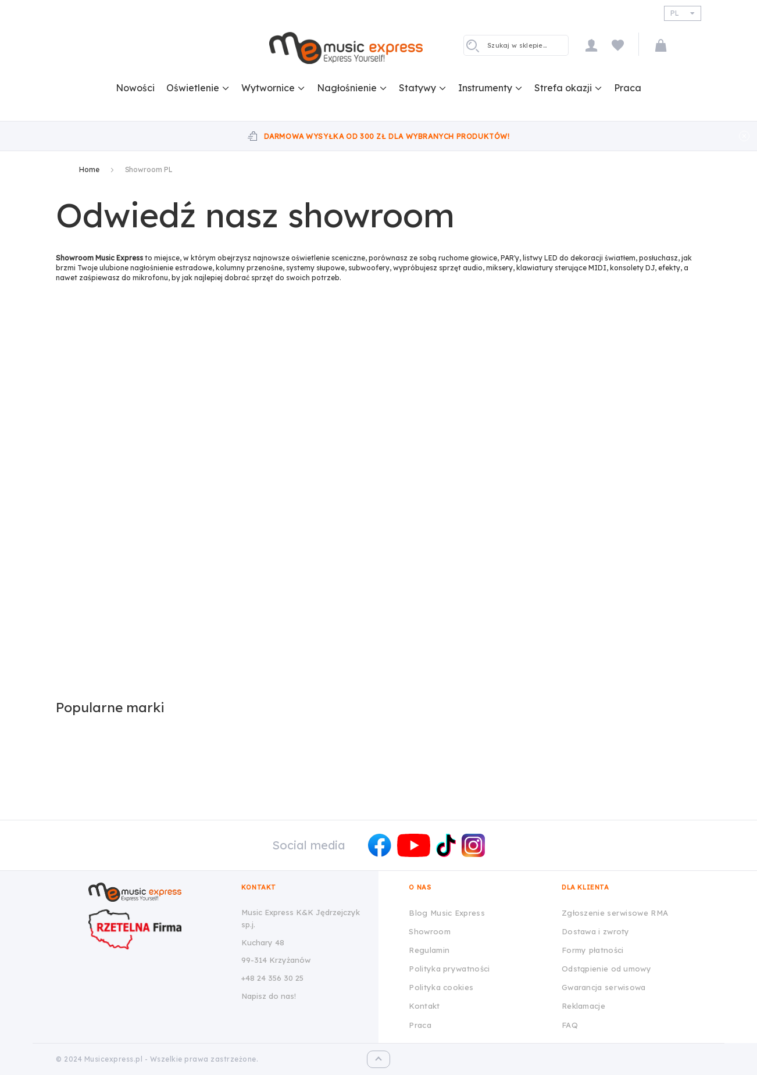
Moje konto (591, 45)
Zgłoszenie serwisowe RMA (615, 912)
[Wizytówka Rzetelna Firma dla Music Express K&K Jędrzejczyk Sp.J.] (155, 929)
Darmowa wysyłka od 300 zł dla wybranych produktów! (387, 136)
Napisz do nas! (268, 996)
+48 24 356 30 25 (272, 978)
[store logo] (346, 47)
